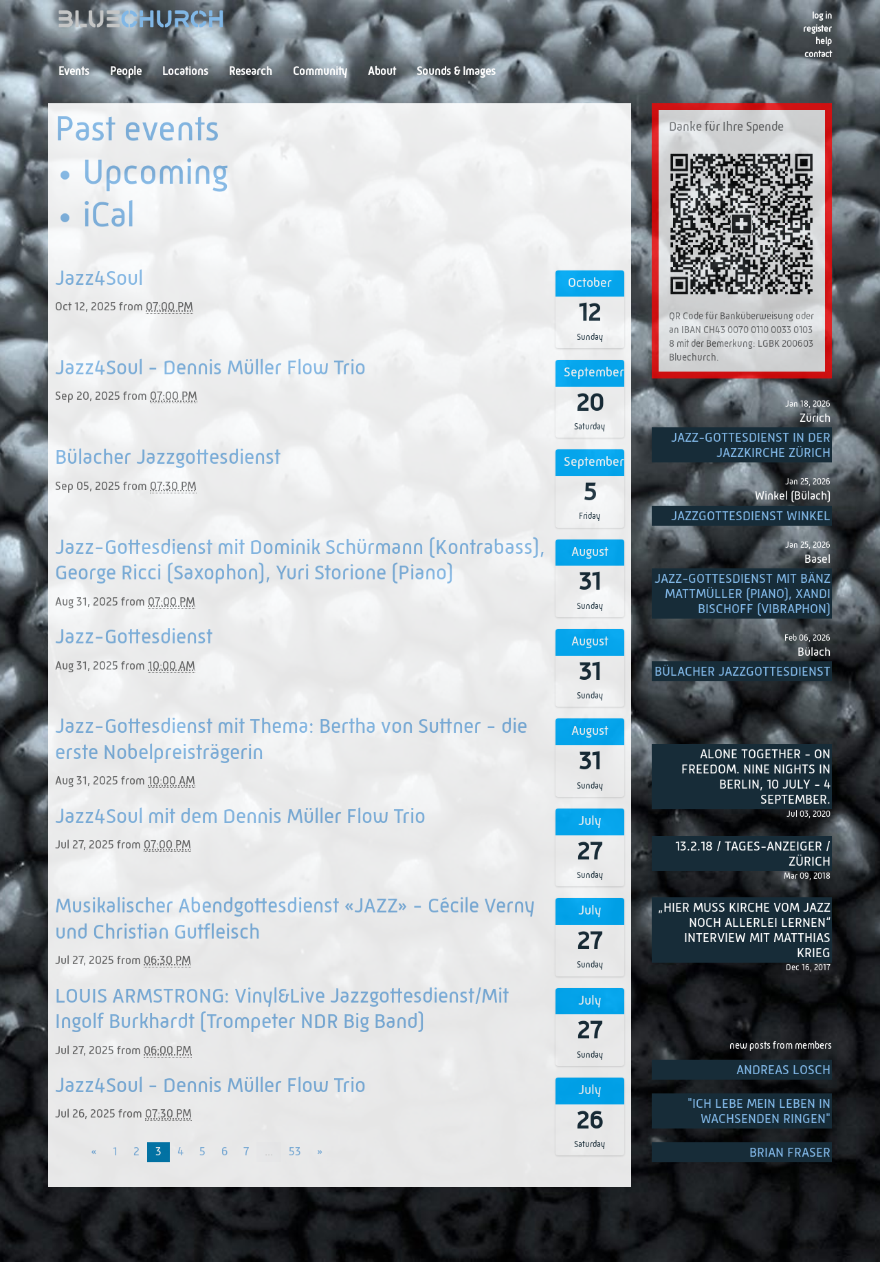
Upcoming (155, 175)
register (817, 29)
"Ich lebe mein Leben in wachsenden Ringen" (759, 1112)
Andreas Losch (783, 1070)
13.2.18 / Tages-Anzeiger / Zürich (752, 854)
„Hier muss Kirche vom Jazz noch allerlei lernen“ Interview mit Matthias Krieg (744, 930)
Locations (185, 72)
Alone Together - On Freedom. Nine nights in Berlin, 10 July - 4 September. (755, 777)
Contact (818, 54)
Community (320, 72)
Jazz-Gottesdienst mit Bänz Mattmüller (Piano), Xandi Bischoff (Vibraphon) (742, 594)
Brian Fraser (789, 1152)
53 (295, 1152)
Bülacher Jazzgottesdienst (742, 671)
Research (250, 72)
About (382, 72)
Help (823, 41)
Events (73, 72)
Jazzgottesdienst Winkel (750, 516)
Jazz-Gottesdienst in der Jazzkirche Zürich (750, 445)
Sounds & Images (456, 72)
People (126, 72)
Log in (822, 16)
